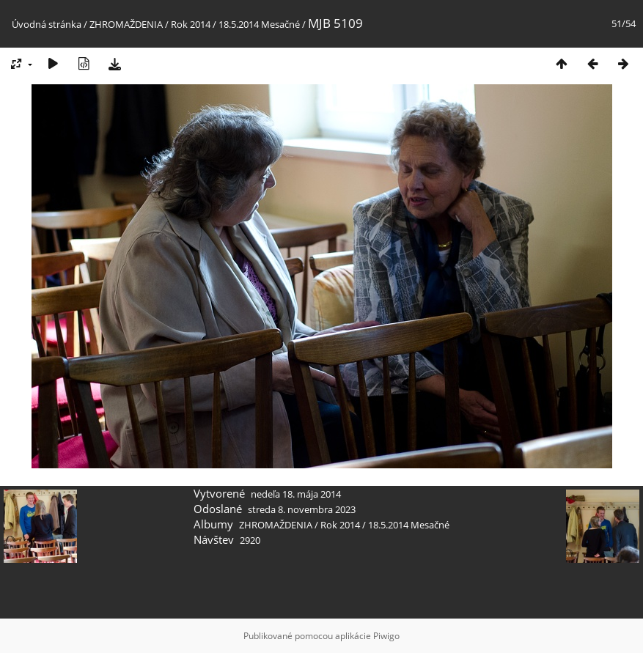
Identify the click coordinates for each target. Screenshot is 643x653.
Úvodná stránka (46, 24)
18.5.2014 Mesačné (259, 24)
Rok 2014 (190, 24)
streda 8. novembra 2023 (302, 509)
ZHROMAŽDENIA (126, 24)
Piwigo (386, 636)
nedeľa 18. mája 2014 (296, 494)
